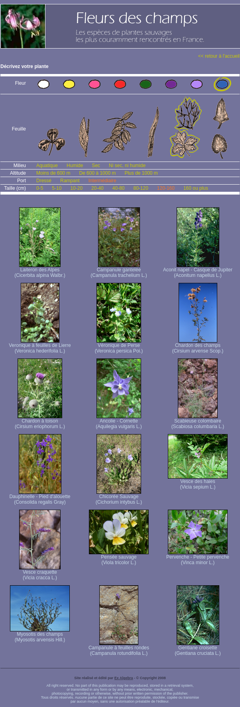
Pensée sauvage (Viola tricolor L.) (119, 557)
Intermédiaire (102, 180)
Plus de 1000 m (140, 173)
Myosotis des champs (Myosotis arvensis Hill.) (40, 635)
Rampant (70, 180)
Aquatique (47, 165)
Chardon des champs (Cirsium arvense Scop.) (198, 346)
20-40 (97, 188)
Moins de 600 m (53, 173)
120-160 (166, 188)
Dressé (43, 180)
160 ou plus (195, 188)
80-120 (140, 188)
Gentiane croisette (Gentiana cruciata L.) (197, 648)
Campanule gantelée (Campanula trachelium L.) (118, 270)
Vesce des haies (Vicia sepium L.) (198, 482)
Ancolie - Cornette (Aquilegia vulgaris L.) (119, 421)
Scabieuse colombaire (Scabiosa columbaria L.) (197, 421)
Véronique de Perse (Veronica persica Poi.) (119, 346)
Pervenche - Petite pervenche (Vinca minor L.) (197, 557)
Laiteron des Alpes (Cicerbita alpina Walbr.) (39, 270)
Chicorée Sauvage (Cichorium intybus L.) (119, 497)
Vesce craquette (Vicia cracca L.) (40, 572)
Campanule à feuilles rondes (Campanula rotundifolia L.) (119, 648)
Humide (75, 165)
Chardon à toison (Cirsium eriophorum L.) (40, 421)
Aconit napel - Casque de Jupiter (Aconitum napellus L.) (197, 270)
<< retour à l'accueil (219, 56)
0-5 (39, 188)
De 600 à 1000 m (97, 173)
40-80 (118, 188)
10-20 (76, 188)
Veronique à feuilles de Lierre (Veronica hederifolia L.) (40, 346)
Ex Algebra (123, 678)
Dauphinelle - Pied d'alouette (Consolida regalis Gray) (39, 497)
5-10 (56, 188)
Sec (96, 165)
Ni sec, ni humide (127, 165)
